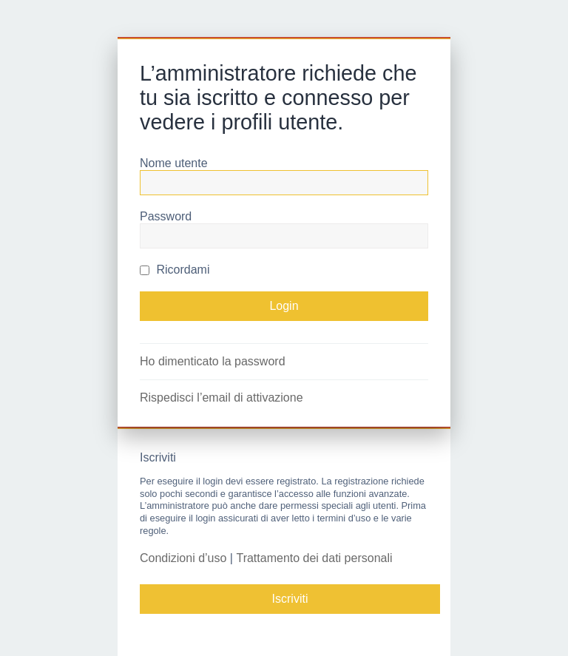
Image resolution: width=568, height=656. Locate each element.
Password (166, 216)
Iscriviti (290, 598)
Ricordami (174, 269)
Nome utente (174, 163)
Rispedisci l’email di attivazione (221, 397)
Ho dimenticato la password (212, 361)
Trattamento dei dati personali (314, 558)
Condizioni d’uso (183, 558)
